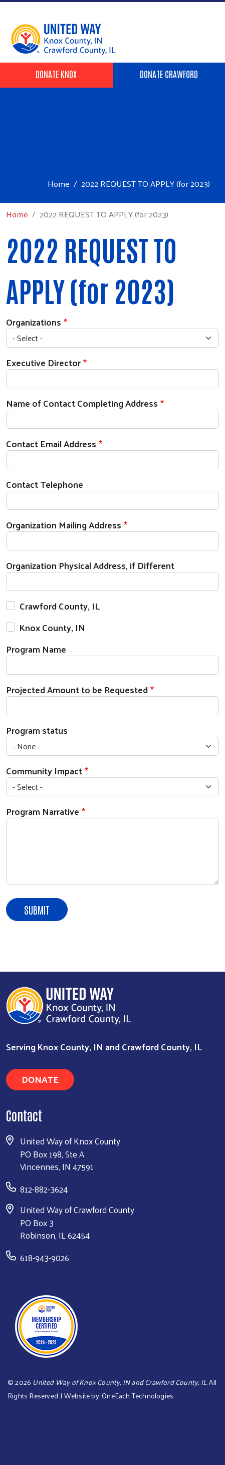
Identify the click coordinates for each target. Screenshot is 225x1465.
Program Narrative (42, 811)
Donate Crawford (169, 74)
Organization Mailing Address (63, 524)
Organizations (33, 322)
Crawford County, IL (60, 606)
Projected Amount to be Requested (77, 689)
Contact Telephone (44, 484)
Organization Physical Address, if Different (90, 565)
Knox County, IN (52, 627)
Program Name (36, 649)
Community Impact (44, 770)
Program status (37, 730)
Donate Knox (56, 74)
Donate (40, 1079)
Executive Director (43, 362)
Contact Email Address (51, 443)
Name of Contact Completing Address (82, 403)
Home (59, 183)
